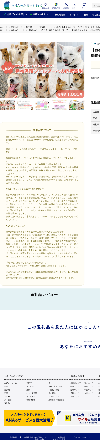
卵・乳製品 (30, 397)
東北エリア (88, 383)
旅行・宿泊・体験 (55, 386)
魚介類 (7, 390)
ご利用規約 (60, 437)
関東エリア (74, 386)
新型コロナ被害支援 (56, 400)
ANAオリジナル (10, 383)
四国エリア (74, 393)
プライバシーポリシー (81, 437)
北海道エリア (75, 383)
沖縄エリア (74, 397)
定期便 (29, 383)
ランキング (74, 14)
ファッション (53, 397)
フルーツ (7, 397)
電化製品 (52, 393)
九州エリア (88, 393)
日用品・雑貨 (53, 390)
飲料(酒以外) (31, 400)
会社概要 (13, 437)
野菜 (6, 393)
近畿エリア (74, 390)
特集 (86, 14)
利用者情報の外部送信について (36, 437)
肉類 (6, 386)
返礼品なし (8, 403)
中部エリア (88, 386)
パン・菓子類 (31, 393)
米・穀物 (7, 400)
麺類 (28, 390)
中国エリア (88, 390)
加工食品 (29, 386)
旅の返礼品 (60, 14)
